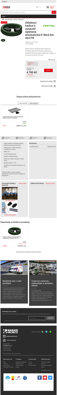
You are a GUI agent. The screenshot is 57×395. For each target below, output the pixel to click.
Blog (4, 362)
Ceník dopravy (19, 365)
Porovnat (52, 59)
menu (3, 16)
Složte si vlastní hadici (10, 214)
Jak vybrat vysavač (10, 200)
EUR (40, 7)
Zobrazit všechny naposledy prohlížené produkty (28, 251)
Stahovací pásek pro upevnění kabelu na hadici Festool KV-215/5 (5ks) (13, 117)
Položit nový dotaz (50, 183)
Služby (17, 367)
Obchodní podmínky (21, 362)
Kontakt (30, 363)
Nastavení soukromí (46, 370)
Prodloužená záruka (8, 367)
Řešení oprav (6, 365)
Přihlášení (4, 1)
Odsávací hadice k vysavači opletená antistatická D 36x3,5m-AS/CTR (12, 237)
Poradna (5, 363)
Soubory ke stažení (47, 81)
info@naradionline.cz (11, 336)
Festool (31, 43)
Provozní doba (32, 365)
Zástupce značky (48, 86)
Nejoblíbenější (23, 103)
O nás (29, 362)
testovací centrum (46, 290)
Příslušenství (21, 19)
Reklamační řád (20, 363)
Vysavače (15, 19)
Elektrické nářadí (8, 19)
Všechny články (22, 183)
